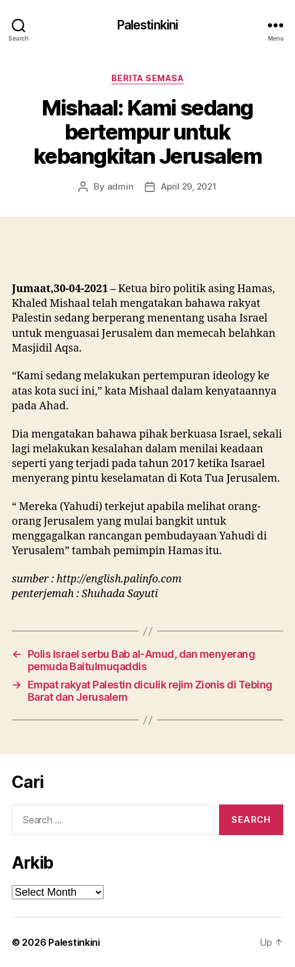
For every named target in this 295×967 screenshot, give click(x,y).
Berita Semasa (147, 78)
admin (120, 186)
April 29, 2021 (188, 186)
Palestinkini (147, 25)
